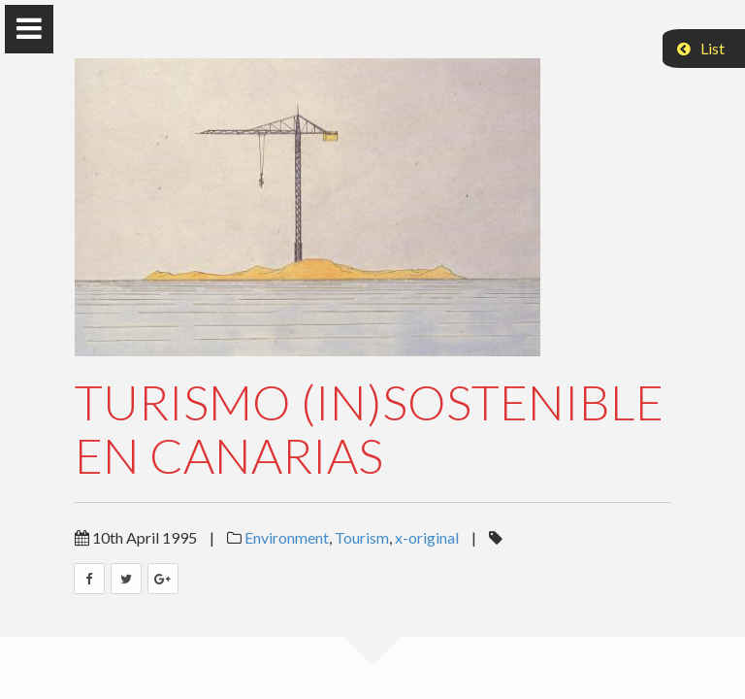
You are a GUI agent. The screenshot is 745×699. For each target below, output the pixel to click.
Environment (286, 537)
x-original (427, 537)
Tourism (362, 537)
